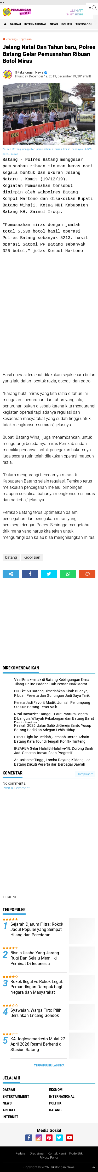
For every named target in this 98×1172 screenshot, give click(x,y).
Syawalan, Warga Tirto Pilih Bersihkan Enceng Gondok (35, 1013)
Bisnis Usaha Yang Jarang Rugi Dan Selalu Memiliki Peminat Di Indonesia (34, 958)
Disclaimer (37, 1153)
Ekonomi (56, 1090)
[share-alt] (11, 574)
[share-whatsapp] (68, 574)
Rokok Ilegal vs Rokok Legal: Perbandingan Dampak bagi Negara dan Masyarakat (36, 987)
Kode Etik (76, 1153)
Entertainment (16, 1096)
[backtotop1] (93, 1167)
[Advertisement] (49, 313)
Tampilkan (85, 774)
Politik (66, 24)
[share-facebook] (30, 574)
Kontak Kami (57, 1153)
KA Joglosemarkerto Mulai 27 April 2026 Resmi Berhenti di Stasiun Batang (37, 1044)
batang (12, 39)
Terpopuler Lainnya (49, 1065)
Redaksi (20, 1153)
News (54, 24)
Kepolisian (25, 39)
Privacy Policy (49, 1157)
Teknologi (83, 24)
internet (10, 1117)
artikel (9, 1110)
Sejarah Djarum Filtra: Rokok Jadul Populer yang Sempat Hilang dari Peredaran (36, 930)
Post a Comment (16, 788)
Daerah (15, 24)
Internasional (35, 24)
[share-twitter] (49, 574)
